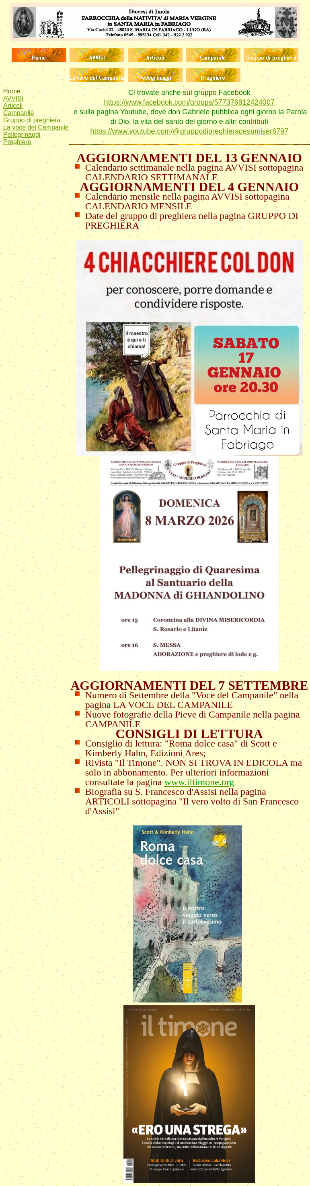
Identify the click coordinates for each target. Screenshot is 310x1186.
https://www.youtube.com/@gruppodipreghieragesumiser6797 (189, 131)
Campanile (18, 112)
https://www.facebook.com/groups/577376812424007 (189, 102)
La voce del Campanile (36, 127)
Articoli (13, 105)
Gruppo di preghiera (31, 120)
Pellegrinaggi (22, 134)
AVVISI (13, 98)
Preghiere (17, 141)
